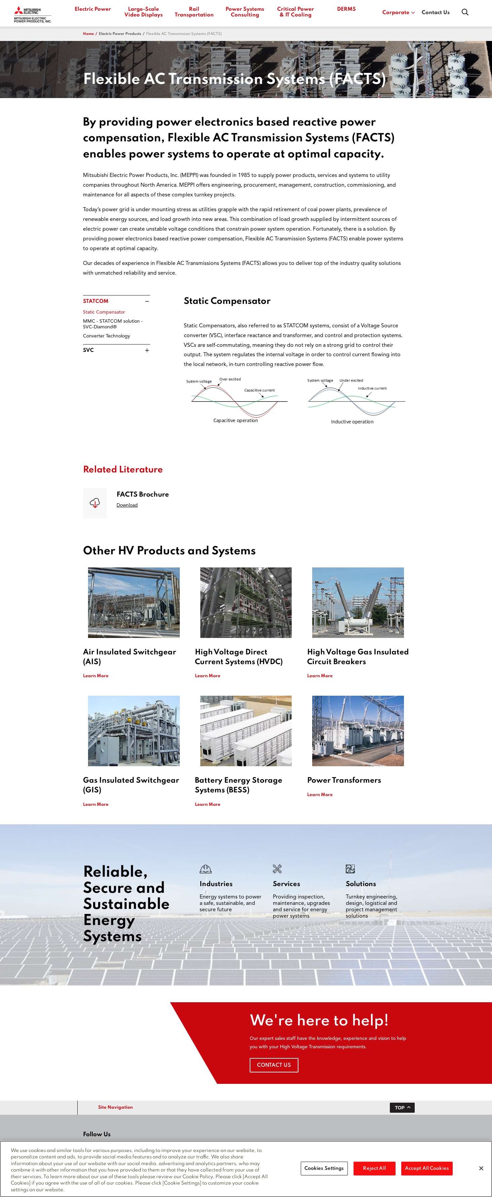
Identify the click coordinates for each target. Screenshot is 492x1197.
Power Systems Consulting (245, 12)
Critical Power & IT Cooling (295, 12)
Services (286, 884)
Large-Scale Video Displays (143, 12)
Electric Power (93, 9)
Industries (216, 884)
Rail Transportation (194, 12)
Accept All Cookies (427, 1172)
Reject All (374, 1172)
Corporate (398, 12)
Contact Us (436, 12)
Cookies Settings (324, 1172)
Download (127, 505)
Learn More (96, 676)
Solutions (361, 884)
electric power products (120, 34)
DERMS (346, 9)
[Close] (481, 1172)
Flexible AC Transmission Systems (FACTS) (184, 34)
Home (88, 34)
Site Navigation (115, 1107)
